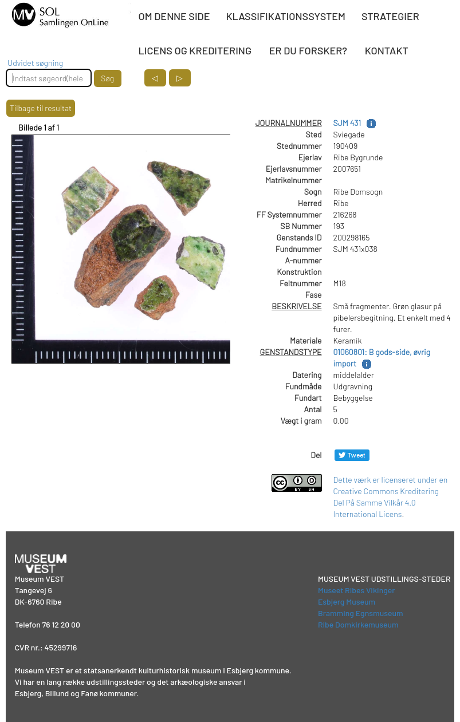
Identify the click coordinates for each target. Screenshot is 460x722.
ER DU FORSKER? (308, 50)
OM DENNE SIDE (174, 16)
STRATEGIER (390, 16)
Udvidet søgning (35, 63)
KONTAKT (386, 50)
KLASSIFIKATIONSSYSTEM (285, 16)
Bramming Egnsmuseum (360, 613)
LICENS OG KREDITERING (195, 50)
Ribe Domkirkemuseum (358, 624)
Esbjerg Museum (346, 601)
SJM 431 (347, 123)
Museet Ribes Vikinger (356, 590)
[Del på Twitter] (352, 455)
